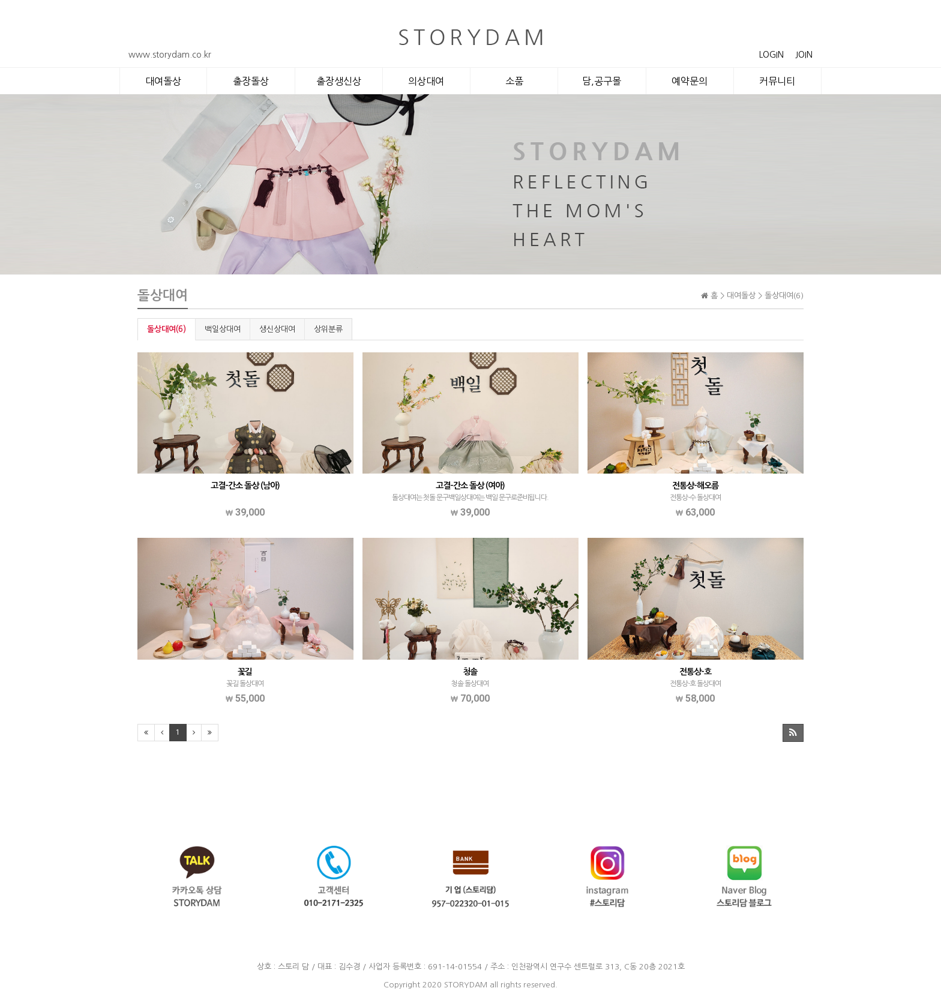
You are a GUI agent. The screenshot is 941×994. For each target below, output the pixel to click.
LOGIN (771, 54)
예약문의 (690, 81)
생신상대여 (277, 329)
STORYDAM (465, 985)
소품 (514, 81)
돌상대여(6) (166, 329)
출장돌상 (251, 81)
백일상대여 (223, 329)
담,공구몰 (601, 81)
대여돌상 (163, 81)
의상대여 (426, 81)
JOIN (804, 54)
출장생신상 (338, 81)
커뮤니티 (777, 81)
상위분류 (328, 329)
